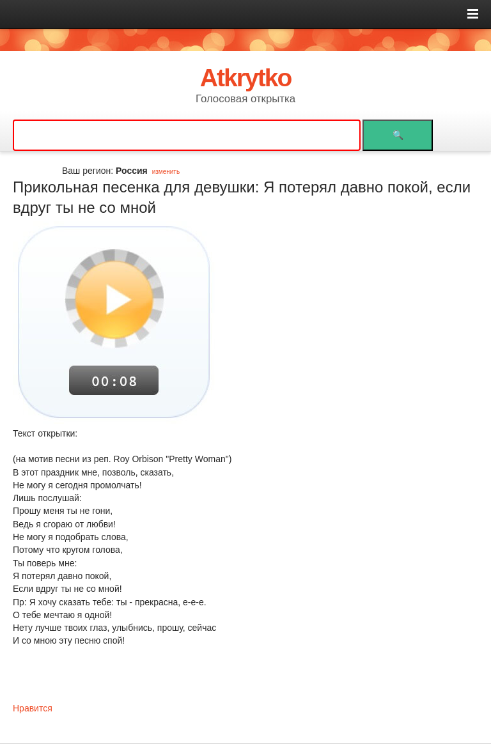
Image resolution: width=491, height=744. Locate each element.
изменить (166, 171)
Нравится (32, 708)
